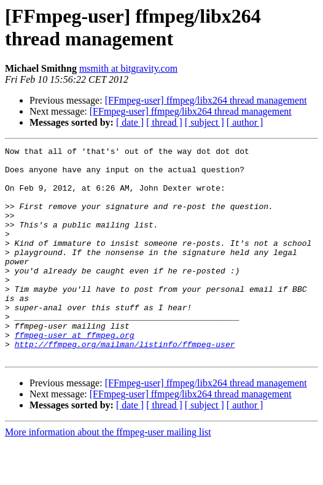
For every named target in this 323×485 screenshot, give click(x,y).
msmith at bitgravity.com (128, 68)
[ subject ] (204, 122)
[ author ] (245, 122)
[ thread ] (164, 122)
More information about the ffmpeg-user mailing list (108, 474)
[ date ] (130, 122)
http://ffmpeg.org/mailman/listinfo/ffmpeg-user (125, 384)
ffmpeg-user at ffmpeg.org (74, 373)
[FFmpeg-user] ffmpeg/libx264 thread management (206, 100)
